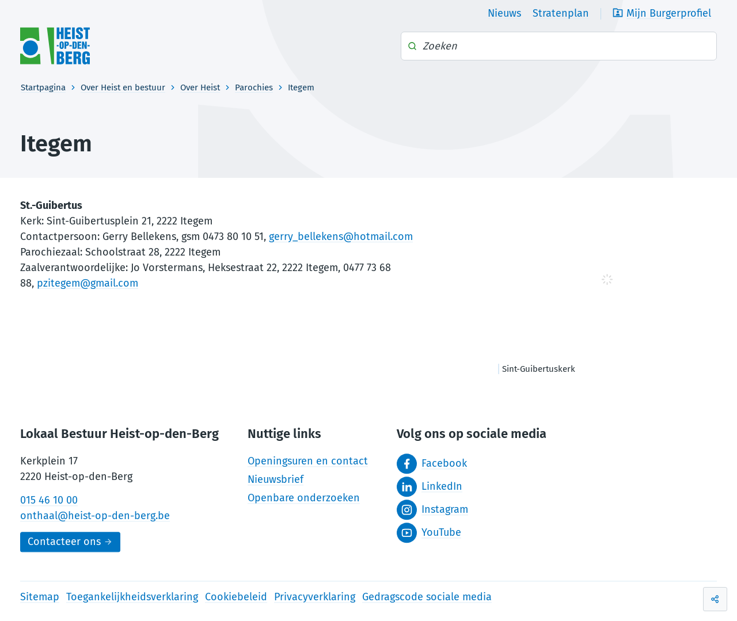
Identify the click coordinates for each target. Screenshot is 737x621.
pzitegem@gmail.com (87, 283)
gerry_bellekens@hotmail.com (341, 236)
